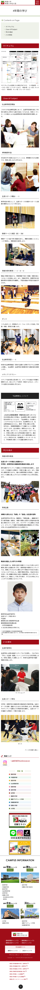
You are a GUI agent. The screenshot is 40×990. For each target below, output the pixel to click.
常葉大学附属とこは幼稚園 (16, 974)
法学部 (4, 921)
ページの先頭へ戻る (31, 750)
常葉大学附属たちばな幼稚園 (17, 976)
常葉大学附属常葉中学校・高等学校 (18, 963)
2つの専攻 (9, 35)
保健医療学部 (26, 925)
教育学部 (5, 885)
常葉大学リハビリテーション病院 (18, 979)
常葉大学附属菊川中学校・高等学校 (18, 969)
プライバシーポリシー (14, 955)
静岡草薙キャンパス (12, 940)
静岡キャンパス (13, 951)
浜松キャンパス (27, 942)
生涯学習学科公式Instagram (21, 761)
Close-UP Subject (11, 29)
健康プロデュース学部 (28, 923)
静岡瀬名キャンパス (28, 940)
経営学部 (5, 889)
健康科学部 (5, 923)
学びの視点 (9, 32)
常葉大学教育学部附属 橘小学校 (17, 971)
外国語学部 (5, 887)
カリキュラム (10, 27)
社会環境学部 (6, 891)
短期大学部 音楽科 (27, 887)
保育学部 (5, 893)
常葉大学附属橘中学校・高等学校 (18, 966)
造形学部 (24, 885)
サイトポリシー (27, 955)
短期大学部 (5, 895)
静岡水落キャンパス (12, 942)
